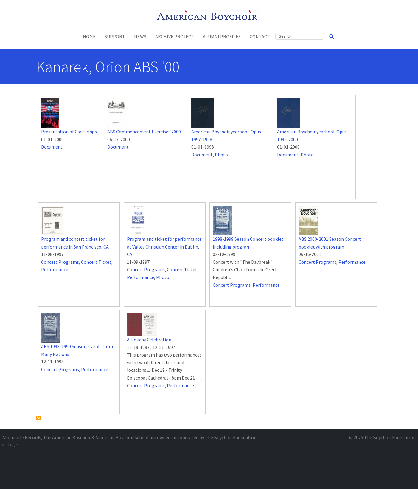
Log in (13, 444)
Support (115, 36)
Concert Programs (60, 262)
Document (52, 147)
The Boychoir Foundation (390, 437)
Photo (221, 155)
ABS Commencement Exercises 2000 (144, 132)
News (140, 36)
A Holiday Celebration (149, 340)
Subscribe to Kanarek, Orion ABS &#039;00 (38, 418)
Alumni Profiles (222, 36)
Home (89, 36)
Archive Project (174, 36)
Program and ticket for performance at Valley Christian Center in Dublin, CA (164, 246)
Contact (260, 36)
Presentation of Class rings (69, 132)
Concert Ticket (96, 262)
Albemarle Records (21, 437)
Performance (54, 269)
